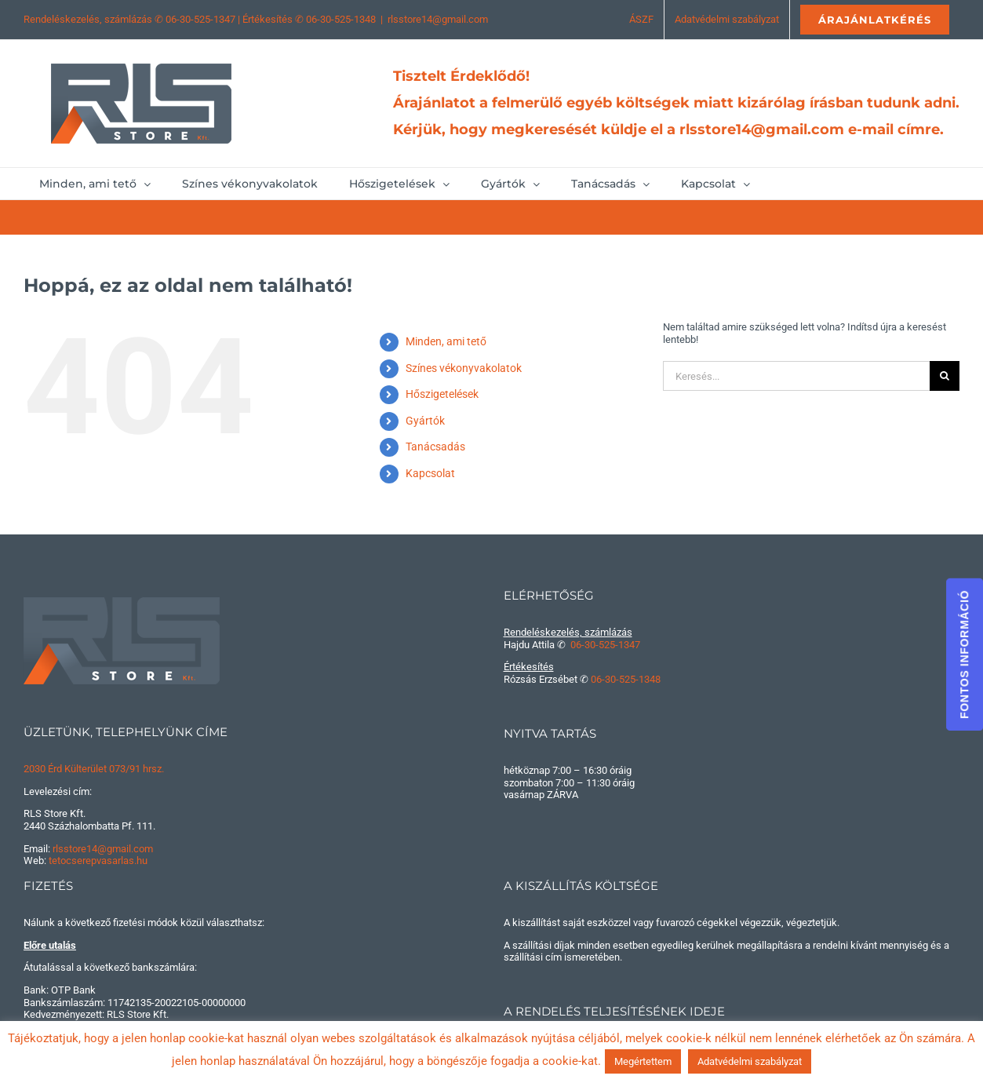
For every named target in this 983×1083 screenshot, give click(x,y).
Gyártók (425, 420)
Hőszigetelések (442, 394)
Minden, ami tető (446, 341)
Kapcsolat (430, 473)
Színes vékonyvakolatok (464, 368)
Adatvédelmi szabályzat (749, 1061)
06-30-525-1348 (341, 19)
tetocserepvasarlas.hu (98, 860)
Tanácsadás (435, 446)
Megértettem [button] (643, 1061)
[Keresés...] (796, 376)
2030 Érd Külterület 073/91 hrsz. (94, 769)
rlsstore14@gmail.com (438, 19)
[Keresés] (944, 376)
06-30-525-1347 (200, 19)
